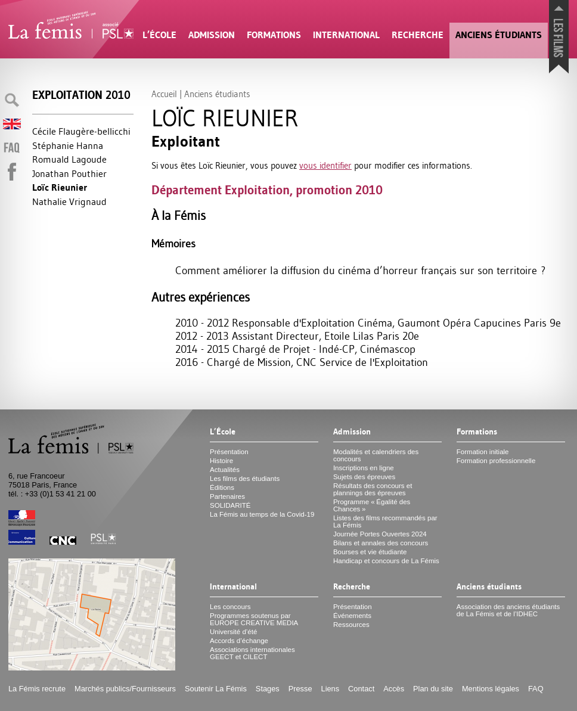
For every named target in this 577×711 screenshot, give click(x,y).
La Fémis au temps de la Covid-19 (262, 514)
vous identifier (325, 165)
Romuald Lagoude (69, 159)
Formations (274, 35)
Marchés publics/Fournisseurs (125, 688)
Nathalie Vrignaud (69, 201)
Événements (352, 615)
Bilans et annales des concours (380, 543)
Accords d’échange (239, 640)
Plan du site (433, 688)
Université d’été (233, 631)
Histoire (221, 460)
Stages (268, 688)
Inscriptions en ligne (363, 467)
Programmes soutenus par (254, 619)
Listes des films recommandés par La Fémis (385, 521)
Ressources (351, 624)
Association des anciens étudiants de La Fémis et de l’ (508, 610)
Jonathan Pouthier (69, 173)
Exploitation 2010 (81, 95)
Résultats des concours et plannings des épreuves (372, 489)
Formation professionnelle (496, 460)
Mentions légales (490, 688)
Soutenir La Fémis (216, 688)
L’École (159, 35)
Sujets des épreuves (364, 476)
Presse (300, 688)
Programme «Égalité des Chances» (371, 505)
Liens (330, 688)
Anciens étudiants (498, 35)
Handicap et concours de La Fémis (386, 560)
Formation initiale (483, 451)
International (346, 35)
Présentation (229, 451)
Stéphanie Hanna (67, 145)
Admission (211, 35)
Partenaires (227, 496)
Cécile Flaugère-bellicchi (81, 131)
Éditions (222, 487)
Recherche (417, 35)
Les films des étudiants (245, 478)
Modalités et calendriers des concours (375, 455)
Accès (393, 688)
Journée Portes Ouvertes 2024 (380, 534)
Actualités (225, 469)
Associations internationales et (252, 653)
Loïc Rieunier (59, 187)
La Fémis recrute (37, 688)
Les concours (230, 606)
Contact (361, 688)
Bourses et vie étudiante (370, 551)
